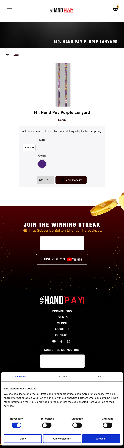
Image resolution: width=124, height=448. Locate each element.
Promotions (62, 311)
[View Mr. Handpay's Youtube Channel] (54, 341)
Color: (42, 155)
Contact (62, 335)
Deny (23, 438)
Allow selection (62, 438)
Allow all (101, 438)
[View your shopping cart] (115, 9)
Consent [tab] (21, 376)
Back (13, 54)
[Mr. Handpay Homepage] (62, 10)
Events (62, 317)
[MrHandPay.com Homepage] (62, 303)
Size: (42, 139)
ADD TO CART (71, 180)
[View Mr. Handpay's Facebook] (61, 341)
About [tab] (102, 376)
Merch (62, 323)
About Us (62, 329)
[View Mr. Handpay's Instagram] (68, 341)
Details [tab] (62, 376)
